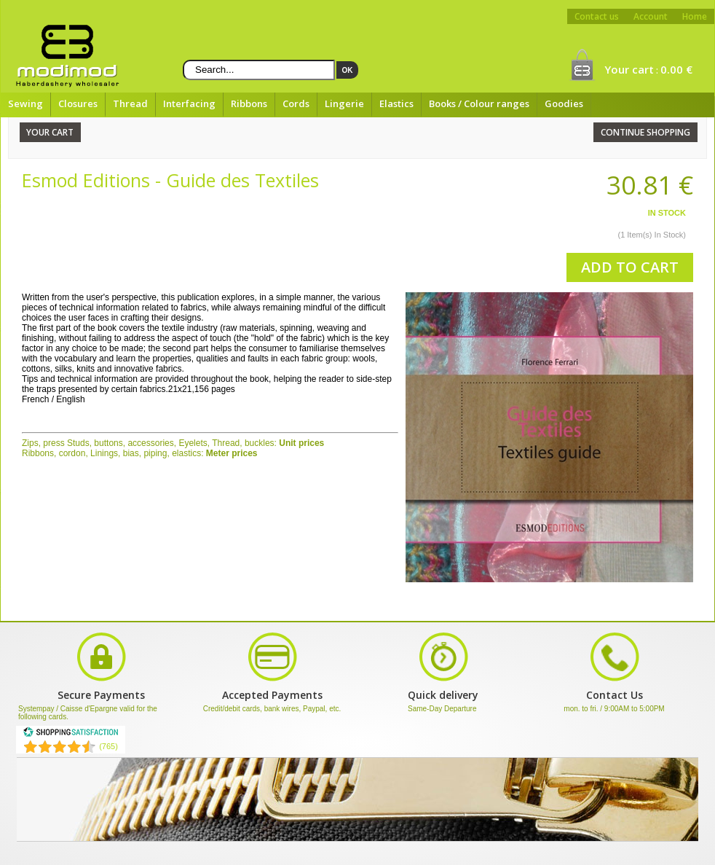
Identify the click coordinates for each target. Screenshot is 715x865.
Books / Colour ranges (479, 103)
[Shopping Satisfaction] (70, 734)
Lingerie (344, 103)
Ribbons (249, 103)
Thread (130, 103)
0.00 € (676, 69)
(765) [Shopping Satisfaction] (108, 746)
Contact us (596, 16)
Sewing (25, 103)
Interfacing (189, 103)
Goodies (564, 103)
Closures (78, 103)
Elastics (396, 103)
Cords (296, 103)
